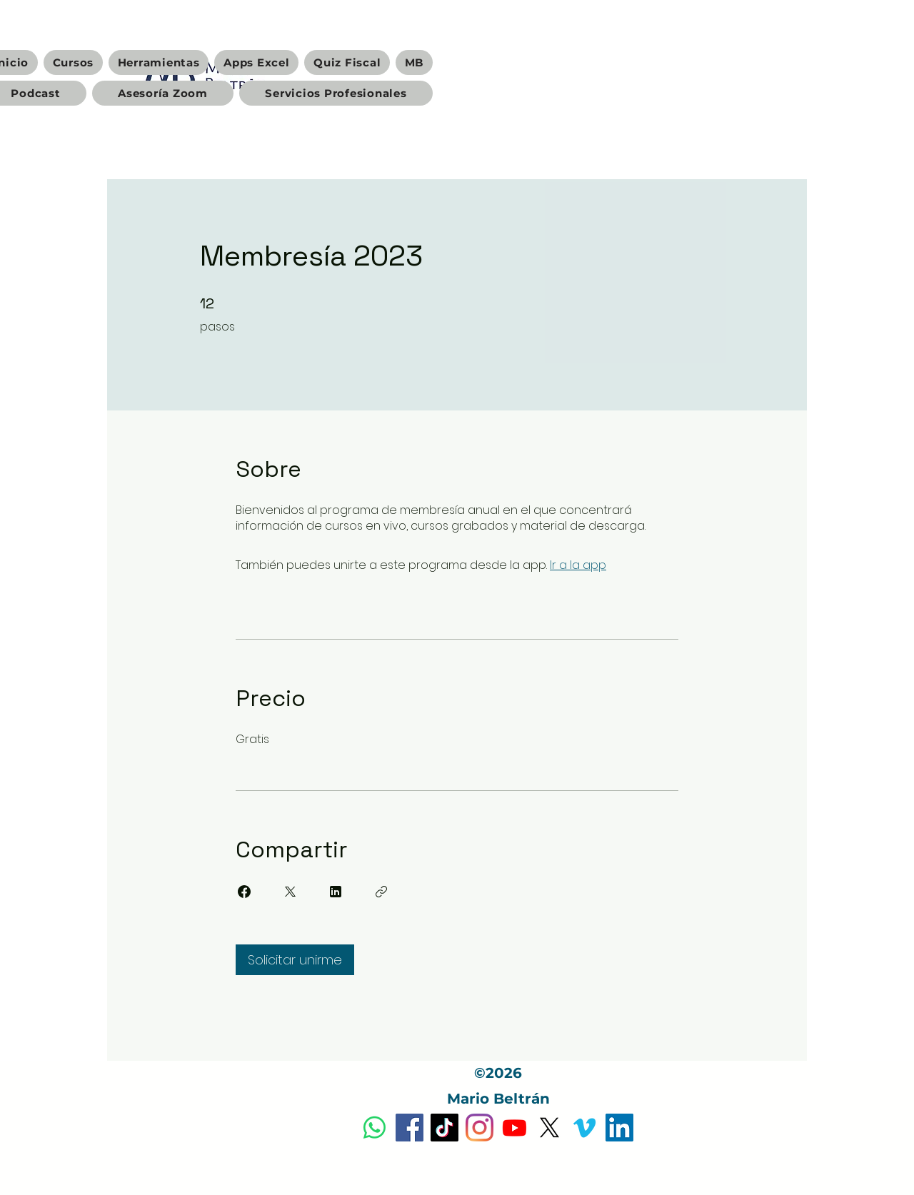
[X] (549, 1127)
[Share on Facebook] (244, 891)
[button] (159, 62)
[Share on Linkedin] (335, 891)
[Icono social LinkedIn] (619, 1127)
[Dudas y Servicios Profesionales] (374, 1127)
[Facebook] (409, 1127)
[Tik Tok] (444, 1127)
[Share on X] (289, 891)
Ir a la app (578, 565)
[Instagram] (479, 1127)
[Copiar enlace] (381, 891)
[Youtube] (514, 1127)
